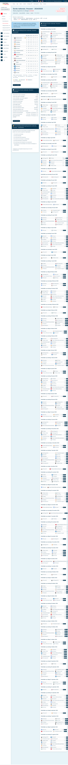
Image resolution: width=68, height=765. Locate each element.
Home (14, 3)
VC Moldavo (18, 42)
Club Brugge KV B (19, 37)
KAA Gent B (18, 66)
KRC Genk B (18, 68)
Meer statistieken (16, 120)
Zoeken (32, 1)
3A (37, 18)
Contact (44, 3)
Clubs (21, 3)
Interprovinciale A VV (6, 25)
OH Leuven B (18, 46)
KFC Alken (17, 72)
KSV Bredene (18, 52)
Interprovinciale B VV (6, 27)
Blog (41, 3)
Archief (24, 3)
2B (36, 18)
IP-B (31, 19)
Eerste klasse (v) (5, 21)
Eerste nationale (5, 23)
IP (36, 19)
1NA (19, 19)
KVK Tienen (18, 48)
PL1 (19, 18)
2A (34, 18)
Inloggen (65, 1)
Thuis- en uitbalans (17, 85)
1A (17, 18)
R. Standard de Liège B (19, 50)
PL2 (21, 18)
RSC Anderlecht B (19, 58)
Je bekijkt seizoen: (4, 7)
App (17, 3)
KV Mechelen (18, 44)
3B (38, 18)
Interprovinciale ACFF (6, 30)
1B (24, 18)
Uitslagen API (29, 3)
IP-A (29, 19)
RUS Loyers (18, 70)
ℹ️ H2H (64, 49)
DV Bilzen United (18, 64)
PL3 (22, 18)
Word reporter (36, 3)
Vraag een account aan (58, 1)
